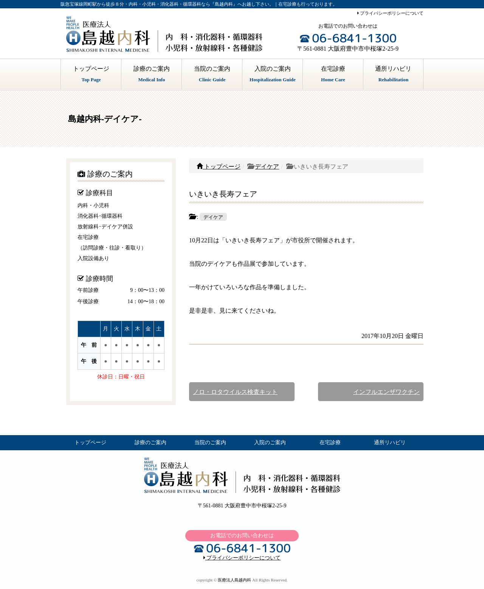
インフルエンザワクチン (386, 392)
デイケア (267, 166)
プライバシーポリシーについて (390, 13)
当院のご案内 (212, 75)
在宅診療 (333, 75)
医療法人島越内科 (234, 580)
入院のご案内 (272, 75)
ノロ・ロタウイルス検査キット (235, 392)
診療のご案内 (152, 75)
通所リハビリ (393, 75)
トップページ (91, 75)
